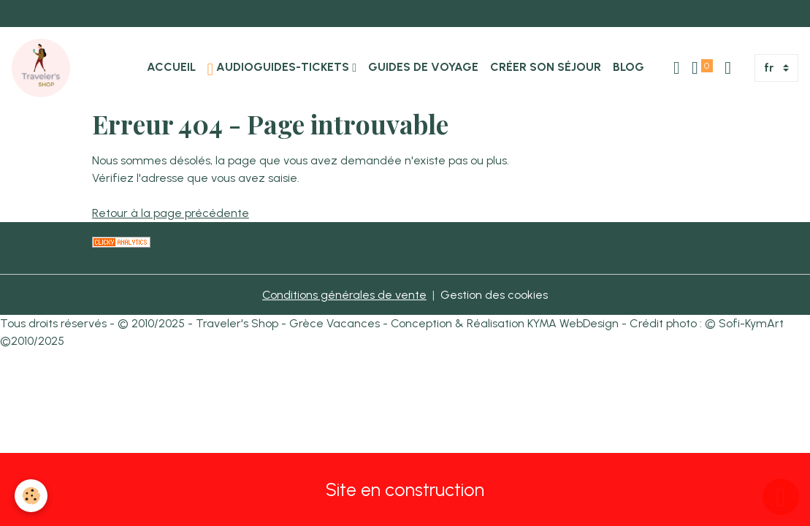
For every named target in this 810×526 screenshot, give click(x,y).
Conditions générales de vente (344, 295)
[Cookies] (31, 495)
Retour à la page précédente (170, 213)
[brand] (44, 68)
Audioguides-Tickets (280, 69)
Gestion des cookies (494, 295)
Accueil (171, 67)
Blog (628, 67)
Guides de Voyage (423, 67)
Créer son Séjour (545, 67)
